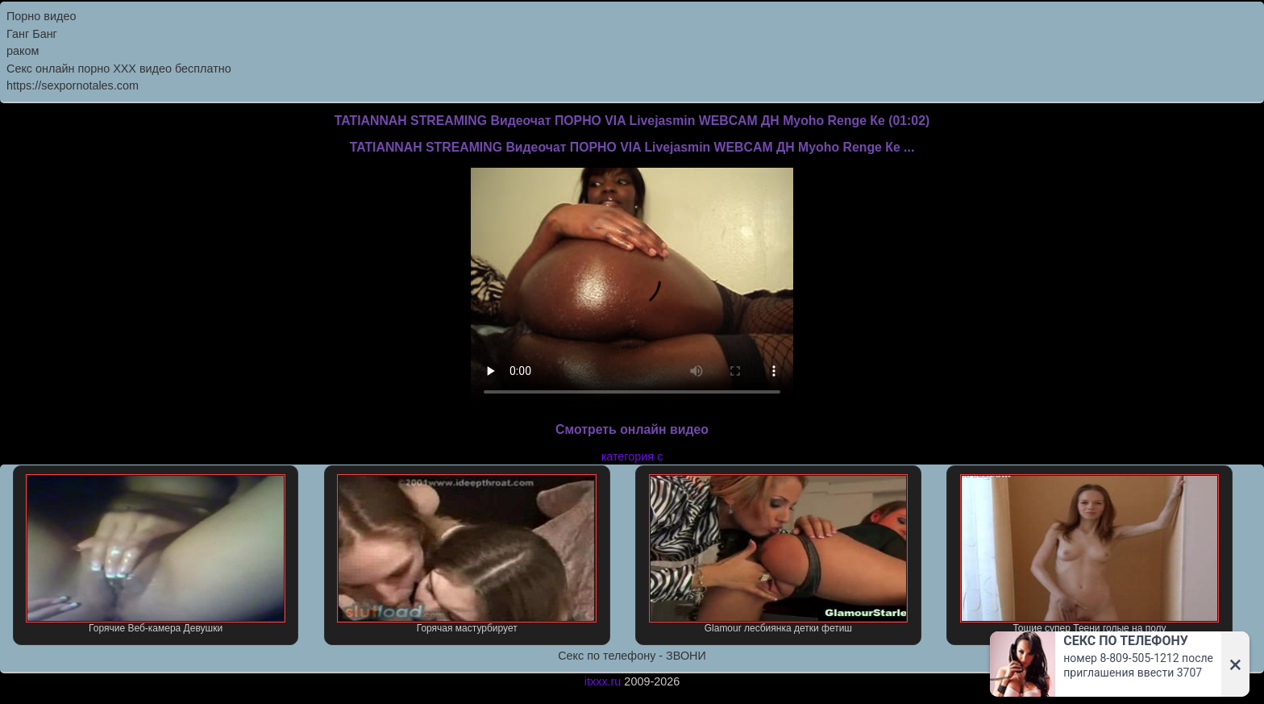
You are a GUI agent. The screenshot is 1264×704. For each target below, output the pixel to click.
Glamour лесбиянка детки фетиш (778, 554)
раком (22, 50)
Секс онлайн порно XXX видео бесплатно (118, 68)
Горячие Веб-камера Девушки (155, 554)
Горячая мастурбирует (467, 554)
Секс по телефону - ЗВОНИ (632, 655)
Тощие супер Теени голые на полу (1090, 554)
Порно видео (41, 16)
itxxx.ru (603, 681)
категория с (632, 456)
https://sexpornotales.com (72, 85)
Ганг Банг (31, 33)
